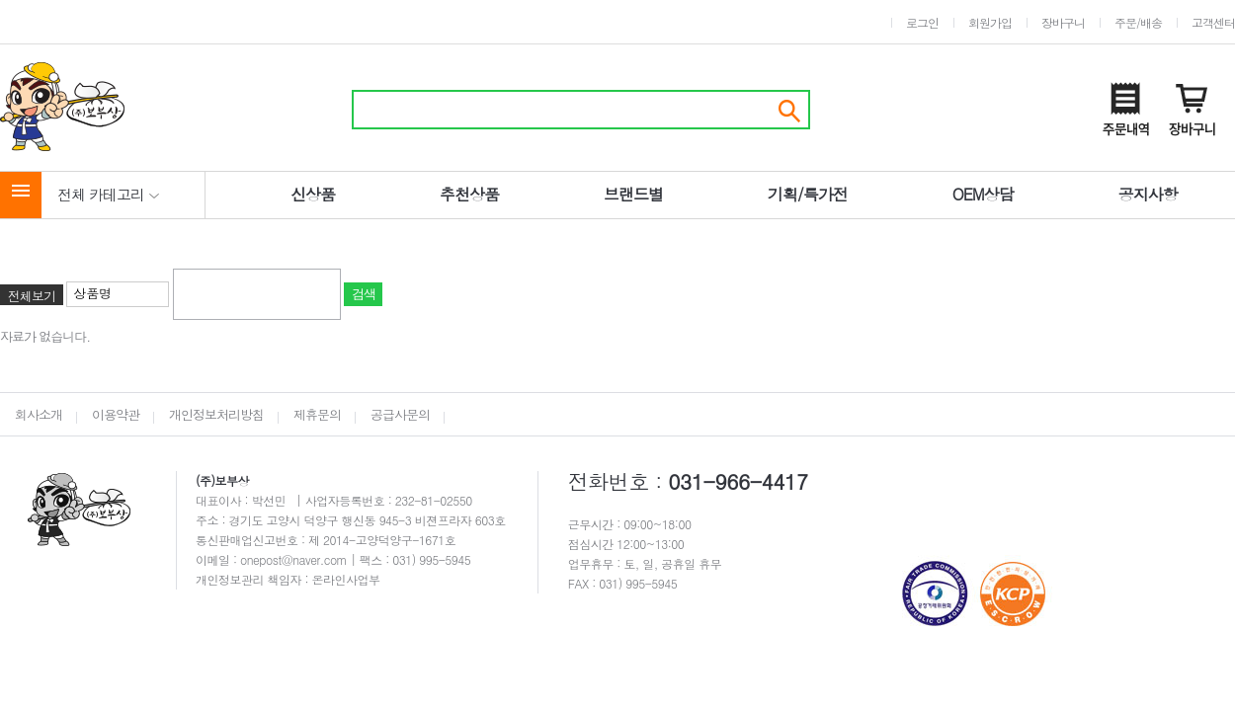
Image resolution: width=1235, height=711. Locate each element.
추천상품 (469, 194)
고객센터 (1213, 22)
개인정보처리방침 (216, 414)
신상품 (312, 194)
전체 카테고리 (108, 194)
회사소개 (38, 414)
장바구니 (1063, 22)
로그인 (922, 22)
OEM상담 (983, 194)
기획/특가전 (808, 194)
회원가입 (990, 22)
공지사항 (1148, 194)
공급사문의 (400, 414)
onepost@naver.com (295, 559)
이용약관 (115, 414)
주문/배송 (1138, 22)
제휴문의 (317, 414)
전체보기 (31, 295)
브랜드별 (633, 194)
